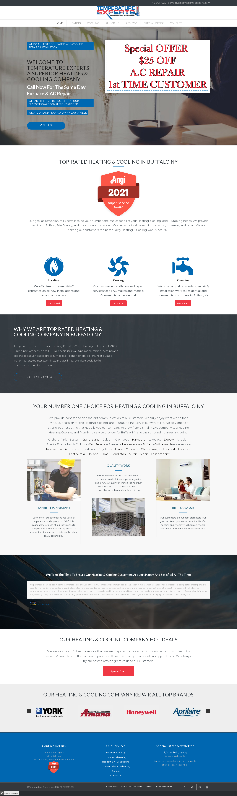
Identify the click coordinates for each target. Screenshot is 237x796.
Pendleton (118, 454)
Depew (169, 439)
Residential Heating (115, 752)
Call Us (46, 125)
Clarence (132, 449)
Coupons (115, 771)
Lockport (169, 449)
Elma (105, 454)
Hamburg (138, 439)
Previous (29, 711)
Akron (132, 454)
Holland (93, 454)
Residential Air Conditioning (115, 762)
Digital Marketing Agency (175, 752)
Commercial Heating (116, 757)
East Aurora (77, 454)
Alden (144, 454)
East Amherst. (160, 454)
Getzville (117, 449)
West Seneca (97, 444)
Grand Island (91, 439)
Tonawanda (54, 449)
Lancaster (185, 449)
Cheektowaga (150, 449)
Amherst (71, 449)
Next (208, 711)
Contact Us (115, 775)
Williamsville (164, 444)
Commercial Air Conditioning (116, 766)
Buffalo (147, 444)
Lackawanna (131, 444)
